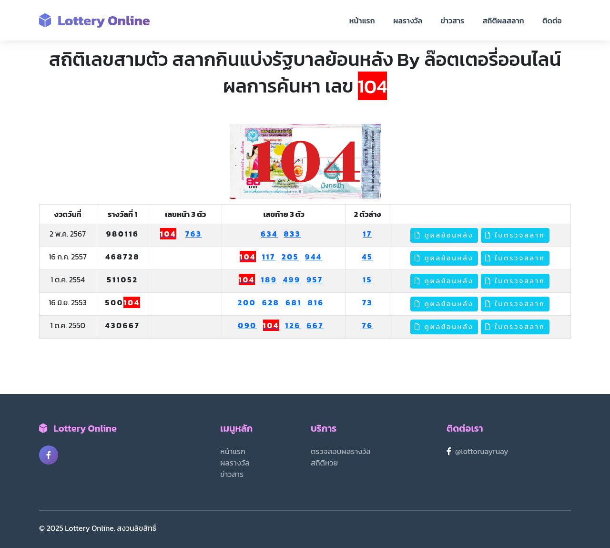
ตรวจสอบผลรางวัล (341, 451)
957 (314, 279)
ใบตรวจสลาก (515, 235)
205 (290, 256)
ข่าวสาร (453, 20)
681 (293, 302)
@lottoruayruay (481, 451)
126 (293, 325)
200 (247, 302)
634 (269, 233)
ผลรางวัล (407, 20)
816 (316, 302)
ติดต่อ (552, 20)
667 (315, 325)
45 (367, 256)
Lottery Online (94, 20)
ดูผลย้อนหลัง (444, 235)
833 (292, 233)
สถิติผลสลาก (503, 20)
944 (313, 256)
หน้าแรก (362, 20)
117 (269, 256)
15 (367, 279)
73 (367, 302)
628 (271, 302)
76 (367, 325)
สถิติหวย (324, 462)
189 (269, 279)
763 (193, 233)
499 (292, 279)
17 (367, 233)
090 (247, 325)
